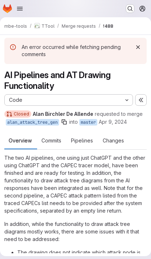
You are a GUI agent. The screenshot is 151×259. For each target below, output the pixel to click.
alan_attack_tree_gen (32, 122)
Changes (113, 141)
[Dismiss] (138, 47)
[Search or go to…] (130, 8)
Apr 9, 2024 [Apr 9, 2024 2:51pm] (113, 122)
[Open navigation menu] (20, 8)
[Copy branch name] (64, 122)
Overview (20, 141)
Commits (51, 141)
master (88, 122)
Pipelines (82, 141)
